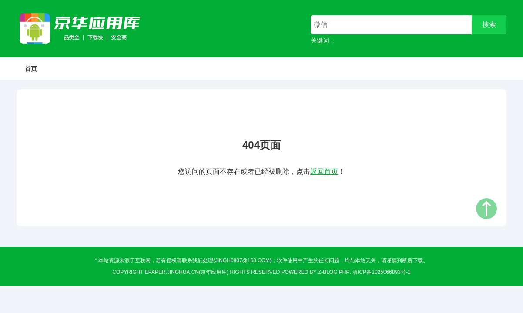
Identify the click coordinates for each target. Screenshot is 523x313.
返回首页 (324, 171)
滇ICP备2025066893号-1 (381, 272)
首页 (31, 68)
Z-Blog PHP (334, 272)
